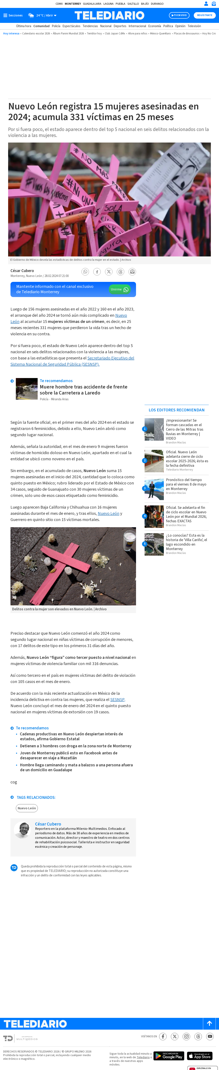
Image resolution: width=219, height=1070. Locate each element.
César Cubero (22, 271)
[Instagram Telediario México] (186, 1036)
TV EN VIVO (180, 15)
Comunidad (41, 26)
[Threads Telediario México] (198, 1036)
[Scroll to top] (209, 1024)
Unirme (116, 289)
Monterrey (73, 4)
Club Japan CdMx (115, 33)
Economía (154, 26)
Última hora (23, 26)
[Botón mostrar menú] (14, 15)
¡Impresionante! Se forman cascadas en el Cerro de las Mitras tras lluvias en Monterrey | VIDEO (184, 429)
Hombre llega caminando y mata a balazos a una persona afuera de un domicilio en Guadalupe (76, 767)
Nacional (105, 26)
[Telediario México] (109, 15)
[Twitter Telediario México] (174, 1036)
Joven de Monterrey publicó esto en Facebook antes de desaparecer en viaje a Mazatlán (68, 755)
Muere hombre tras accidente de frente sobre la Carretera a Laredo (83, 390)
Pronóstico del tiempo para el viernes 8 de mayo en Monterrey (186, 484)
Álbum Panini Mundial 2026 (68, 33)
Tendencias (90, 26)
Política (168, 26)
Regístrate (204, 15)
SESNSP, (117, 700)
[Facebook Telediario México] (163, 1036)
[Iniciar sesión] (206, 3)
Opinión (180, 26)
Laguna (109, 4)
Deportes (120, 26)
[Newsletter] (214, 4)
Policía (56, 26)
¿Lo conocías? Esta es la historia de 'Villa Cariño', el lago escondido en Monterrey (186, 542)
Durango (157, 4)
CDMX (59, 4)
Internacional (137, 26)
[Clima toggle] (41, 15)
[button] (85, 271)
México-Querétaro (160, 33)
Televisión (194, 26)
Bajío (145, 4)
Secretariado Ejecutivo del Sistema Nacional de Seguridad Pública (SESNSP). (72, 361)
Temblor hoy (94, 33)
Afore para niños (137, 33)
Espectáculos (71, 26)
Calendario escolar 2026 (36, 33)
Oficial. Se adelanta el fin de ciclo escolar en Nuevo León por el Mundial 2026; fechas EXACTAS (186, 514)
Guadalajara (92, 4)
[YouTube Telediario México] (210, 1036)
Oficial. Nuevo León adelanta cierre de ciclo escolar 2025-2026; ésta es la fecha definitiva (187, 458)
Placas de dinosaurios (186, 33)
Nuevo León (108, 514)
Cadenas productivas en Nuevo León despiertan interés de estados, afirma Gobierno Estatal (71, 736)
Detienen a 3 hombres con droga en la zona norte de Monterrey (75, 746)
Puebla (120, 4)
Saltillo (133, 4)
